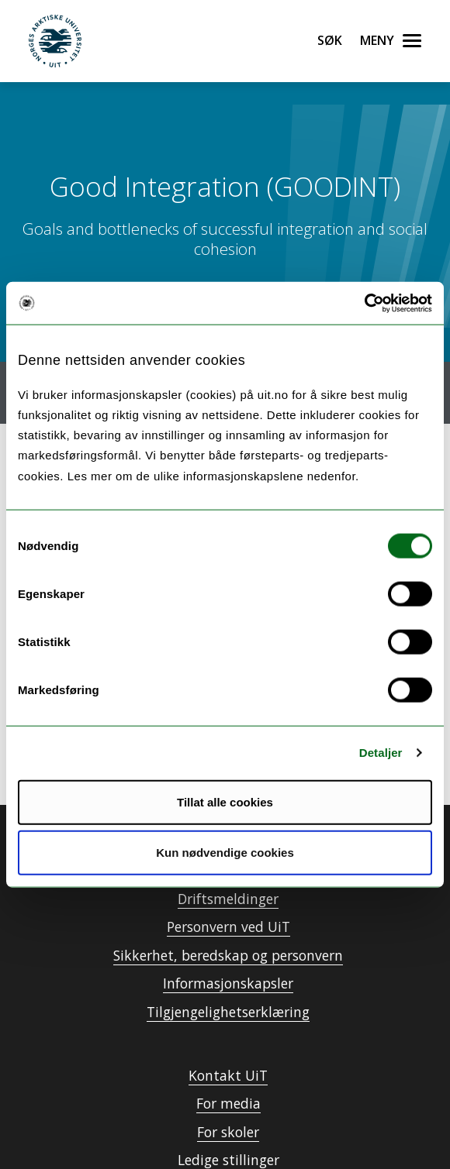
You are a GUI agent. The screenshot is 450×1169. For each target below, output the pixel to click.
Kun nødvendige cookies (225, 852)
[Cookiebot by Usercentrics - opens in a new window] (364, 303)
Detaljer (381, 752)
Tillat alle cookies (225, 801)
